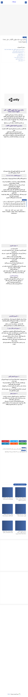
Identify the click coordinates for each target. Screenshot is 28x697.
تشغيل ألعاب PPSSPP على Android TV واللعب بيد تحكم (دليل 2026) (13, 201)
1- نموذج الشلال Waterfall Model (18, 52)
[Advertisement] (14, 20)
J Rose (14, 2)
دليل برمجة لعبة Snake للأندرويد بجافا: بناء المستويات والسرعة (13, 203)
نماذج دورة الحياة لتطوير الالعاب (18, 51)
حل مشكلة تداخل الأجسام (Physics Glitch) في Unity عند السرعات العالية (21, 499)
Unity (25, 37)
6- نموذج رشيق (21, 60)
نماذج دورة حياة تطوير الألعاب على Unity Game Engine (14, 49)
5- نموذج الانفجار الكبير (20, 58)
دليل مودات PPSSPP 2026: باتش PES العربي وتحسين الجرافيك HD (13, 206)
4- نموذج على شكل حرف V (19, 57)
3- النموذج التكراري (20, 55)
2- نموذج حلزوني (21, 54)
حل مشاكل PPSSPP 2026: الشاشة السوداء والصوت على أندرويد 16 (13, 204)
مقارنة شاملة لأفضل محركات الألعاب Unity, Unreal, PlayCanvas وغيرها (21, 532)
